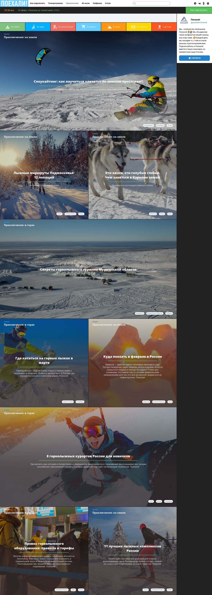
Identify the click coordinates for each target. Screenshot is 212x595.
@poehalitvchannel (199, 22)
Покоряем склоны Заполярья (88, 277)
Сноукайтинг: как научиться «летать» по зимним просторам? (88, 81)
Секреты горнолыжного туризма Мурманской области (88, 269)
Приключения (72, 3)
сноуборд (160, 125)
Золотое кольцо (158, 402)
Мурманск (139, 313)
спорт (81, 214)
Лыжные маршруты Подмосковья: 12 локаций (44, 174)
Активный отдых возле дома (44, 185)
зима (170, 214)
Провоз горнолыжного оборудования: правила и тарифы (44, 545)
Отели (108, 3)
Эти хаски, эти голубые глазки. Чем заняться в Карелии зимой (132, 174)
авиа (73, 590)
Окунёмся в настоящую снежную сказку (132, 185)
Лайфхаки (97, 3)
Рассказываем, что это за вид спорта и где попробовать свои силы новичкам (88, 89)
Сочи (170, 402)
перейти (194, 58)
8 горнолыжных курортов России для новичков (88, 456)
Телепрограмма (55, 3)
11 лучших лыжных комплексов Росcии (132, 548)
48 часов (86, 3)
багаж (81, 590)
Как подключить (37, 3)
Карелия (153, 214)
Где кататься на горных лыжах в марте (44, 360)
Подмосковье (70, 214)
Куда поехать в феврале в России (132, 356)
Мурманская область (154, 313)
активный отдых (62, 590)
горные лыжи (68, 402)
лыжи (170, 125)
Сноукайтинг (148, 125)
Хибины (169, 313)
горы (151, 501)
